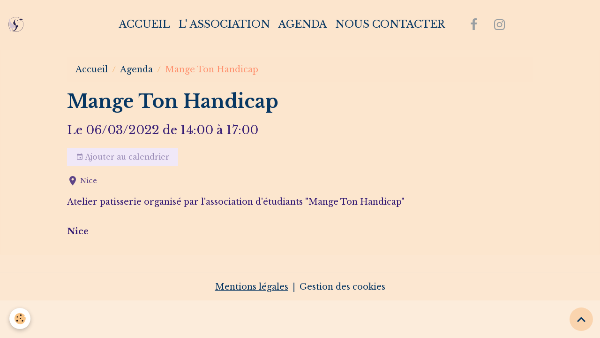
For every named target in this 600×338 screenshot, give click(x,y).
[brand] (18, 24)
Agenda (302, 24)
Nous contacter (390, 24)
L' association (224, 24)
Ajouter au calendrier (122, 157)
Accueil (144, 24)
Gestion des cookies (342, 287)
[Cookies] (19, 318)
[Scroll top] (581, 319)
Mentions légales (251, 287)
